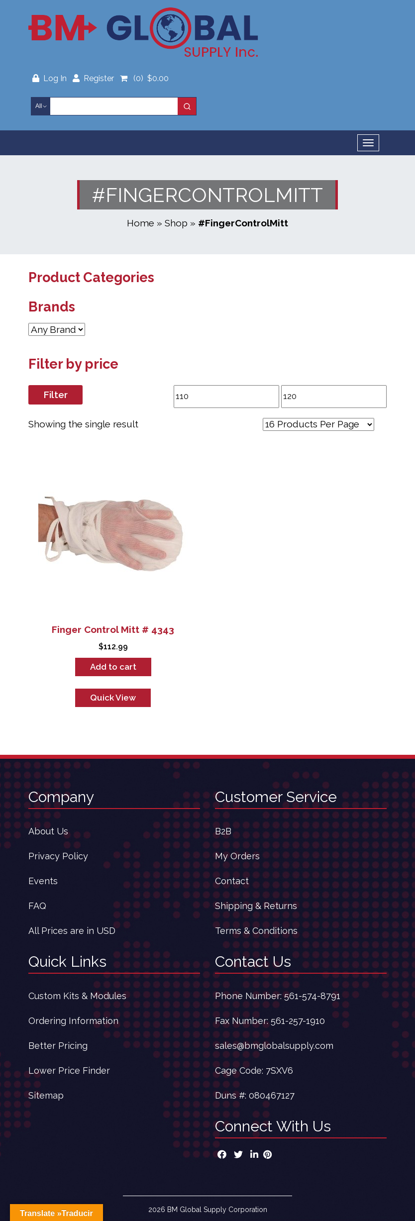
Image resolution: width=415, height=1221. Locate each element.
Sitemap (46, 1095)
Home (140, 222)
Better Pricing (58, 1045)
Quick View (113, 698)
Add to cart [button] (113, 667)
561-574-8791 (312, 996)
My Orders (237, 856)
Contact (232, 881)
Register (93, 78)
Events (43, 881)
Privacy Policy (58, 856)
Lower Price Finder (69, 1070)
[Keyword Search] (114, 106)
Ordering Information (73, 1021)
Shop (176, 222)
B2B (223, 831)
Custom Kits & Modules (77, 996)
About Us (48, 831)
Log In (50, 78)
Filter (55, 394)
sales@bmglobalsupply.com (274, 1045)
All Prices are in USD (71, 930)
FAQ (37, 906)
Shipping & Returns (256, 906)
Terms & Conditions (256, 930)
